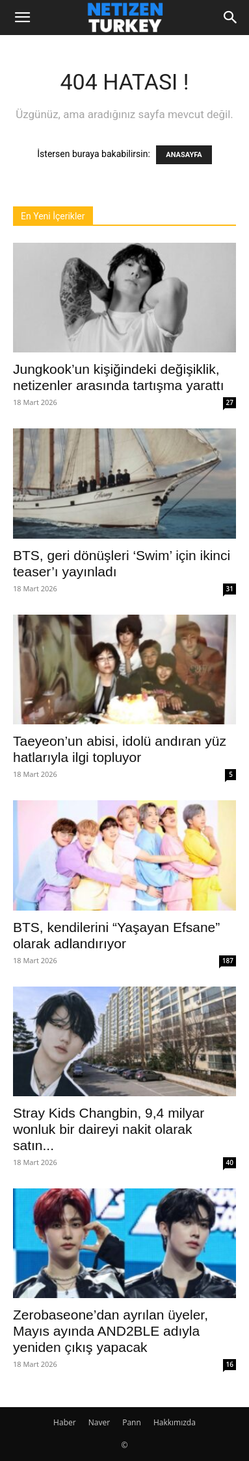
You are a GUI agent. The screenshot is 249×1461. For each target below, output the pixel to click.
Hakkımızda (174, 1422)
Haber (64, 1422)
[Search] (231, 17)
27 (229, 402)
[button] (22, 17)
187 (227, 960)
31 (229, 588)
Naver (99, 1422)
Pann (131, 1422)
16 (229, 1364)
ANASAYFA (184, 155)
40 (229, 1162)
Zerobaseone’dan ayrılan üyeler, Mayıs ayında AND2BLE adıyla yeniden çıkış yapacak (110, 1331)
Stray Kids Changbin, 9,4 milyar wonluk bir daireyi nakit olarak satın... (108, 1129)
